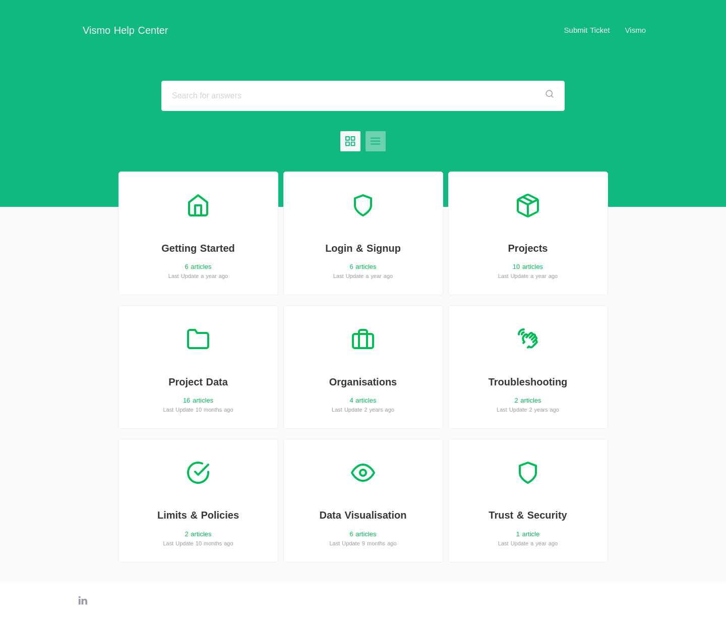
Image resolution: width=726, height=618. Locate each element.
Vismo (635, 30)
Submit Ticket (587, 30)
